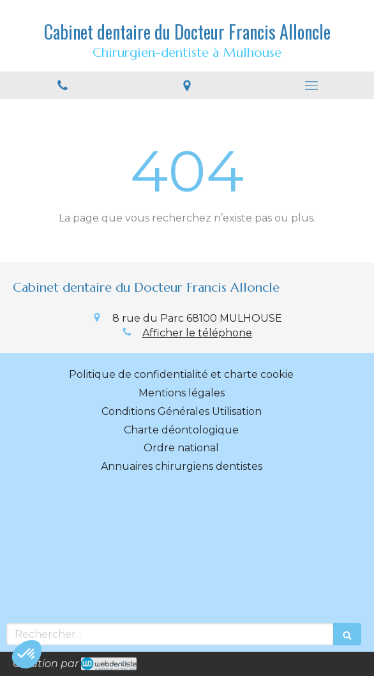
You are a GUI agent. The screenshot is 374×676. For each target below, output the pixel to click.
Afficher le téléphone (197, 333)
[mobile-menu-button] (312, 85)
